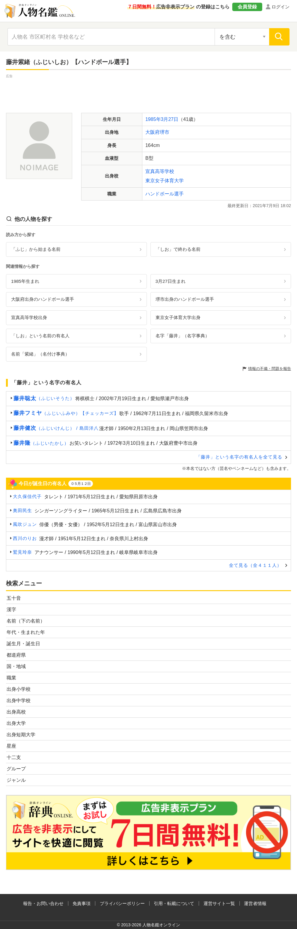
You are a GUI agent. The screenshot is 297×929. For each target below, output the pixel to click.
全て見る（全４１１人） (255, 565)
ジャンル (16, 780)
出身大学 (16, 723)
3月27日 (170, 119)
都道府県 (16, 655)
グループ (16, 768)
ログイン (281, 6)
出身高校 (16, 711)
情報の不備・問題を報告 (269, 368)
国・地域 (16, 666)
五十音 (14, 598)
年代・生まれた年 (26, 632)
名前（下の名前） (26, 620)
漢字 (11, 609)
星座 (11, 746)
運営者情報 (255, 903)
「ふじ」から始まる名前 (36, 249)
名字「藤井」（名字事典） (182, 335)
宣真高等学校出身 (29, 317)
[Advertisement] (148, 92)
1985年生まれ (25, 281)
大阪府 (152, 132)
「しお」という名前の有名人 (40, 335)
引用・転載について (174, 903)
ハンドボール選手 (164, 193)
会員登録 (247, 6)
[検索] (279, 36)
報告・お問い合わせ (43, 903)
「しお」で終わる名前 (178, 249)
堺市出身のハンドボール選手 (185, 299)
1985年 (153, 119)
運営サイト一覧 (219, 903)
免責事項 (82, 903)
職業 (11, 677)
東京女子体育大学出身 (178, 317)
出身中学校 (19, 700)
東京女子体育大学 (164, 180)
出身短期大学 (21, 734)
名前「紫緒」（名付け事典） (40, 353)
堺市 (164, 132)
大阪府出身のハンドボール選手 (42, 299)
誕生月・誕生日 (23, 643)
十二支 (14, 757)
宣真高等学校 (159, 171)
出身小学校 (19, 689)
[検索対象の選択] (242, 36)
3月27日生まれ (171, 281)
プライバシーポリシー (122, 903)
